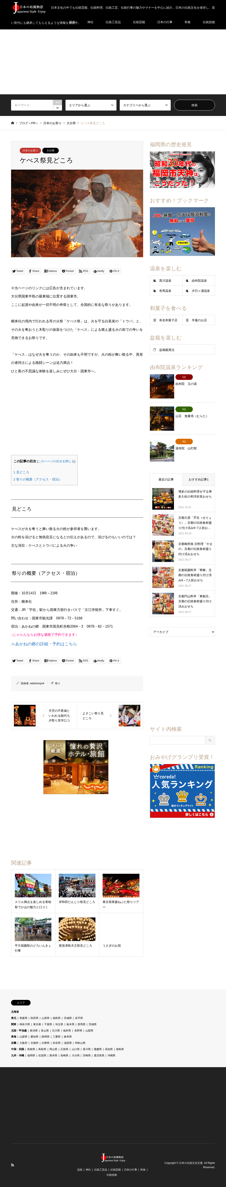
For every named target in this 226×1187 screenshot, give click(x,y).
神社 (88, 1169)
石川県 (56, 1030)
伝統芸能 (115, 1169)
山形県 (45, 1018)
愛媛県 (98, 1049)
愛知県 (34, 1036)
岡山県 (53, 1049)
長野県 (78, 1030)
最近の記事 (166, 471)
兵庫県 (45, 1042)
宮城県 (68, 1018)
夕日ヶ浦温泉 (201, 290)
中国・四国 (17, 1049)
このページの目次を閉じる (56, 461)
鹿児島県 (99, 1055)
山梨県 (89, 1030)
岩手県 (79, 1018)
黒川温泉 (165, 280)
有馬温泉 (165, 290)
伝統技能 (111, 1174)
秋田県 (34, 1018)
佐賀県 (42, 1055)
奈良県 (57, 1042)
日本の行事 (130, 1169)
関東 (13, 1024)
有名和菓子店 (168, 320)
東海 (13, 1036)
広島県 (64, 1049)
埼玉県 (59, 1024)
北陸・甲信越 (19, 1030)
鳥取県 (42, 1049)
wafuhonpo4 (37, 683)
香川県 (87, 1049)
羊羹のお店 (199, 320)
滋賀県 (68, 1042)
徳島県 (120, 1049)
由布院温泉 (199, 280)
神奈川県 (25, 1024)
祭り (57, 683)
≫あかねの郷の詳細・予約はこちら (44, 644)
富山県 (45, 1030)
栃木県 (70, 1024)
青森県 (23, 1018)
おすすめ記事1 (199, 471)
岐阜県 (68, 1036)
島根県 (31, 1049)
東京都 (37, 1024)
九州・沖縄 (17, 1055)
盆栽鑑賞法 (166, 350)
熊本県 (53, 1055)
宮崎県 (87, 1055)
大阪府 (23, 1042)
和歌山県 (80, 1042)
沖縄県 (111, 1055)
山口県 (76, 1049)
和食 (143, 1169)
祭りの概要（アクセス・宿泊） (37, 479)
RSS (12, 1164)
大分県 (50, 150)
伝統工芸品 (100, 1169)
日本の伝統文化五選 (191, 1163)
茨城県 (93, 1024)
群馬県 (81, 1024)
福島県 (57, 1018)
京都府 (34, 1042)
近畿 (13, 1042)
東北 (13, 1018)
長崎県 (64, 1055)
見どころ (21, 472)
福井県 (67, 1030)
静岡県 (45, 1036)
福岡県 (31, 1055)
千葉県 (48, 1024)
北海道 (15, 1011)
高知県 (109, 1049)
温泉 (79, 1169)
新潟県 (34, 1030)
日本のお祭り (30, 150)
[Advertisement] (113, 62)
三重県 (57, 1036)
